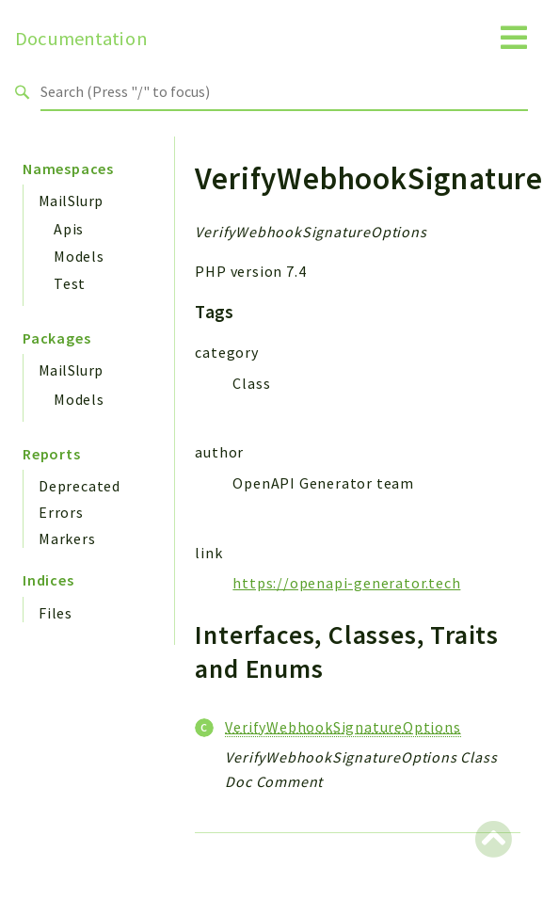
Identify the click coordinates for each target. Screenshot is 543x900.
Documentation (81, 38)
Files (55, 612)
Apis (69, 228)
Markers (67, 538)
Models (79, 256)
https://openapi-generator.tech (346, 582)
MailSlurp (71, 200)
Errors (61, 512)
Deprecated (79, 485)
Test (70, 283)
